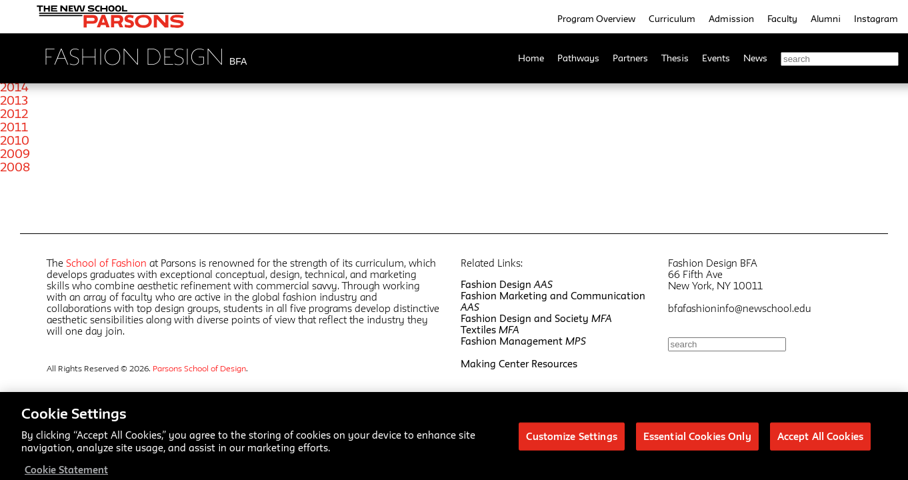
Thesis (675, 58)
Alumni (826, 18)
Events (716, 58)
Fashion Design (507, 284)
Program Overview (596, 18)
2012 (14, 113)
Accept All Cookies (820, 440)
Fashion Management (523, 341)
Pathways (578, 58)
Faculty (782, 18)
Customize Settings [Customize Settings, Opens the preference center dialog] (571, 440)
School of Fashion (106, 263)
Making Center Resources (519, 363)
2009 (15, 153)
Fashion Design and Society (536, 318)
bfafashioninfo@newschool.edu (739, 308)
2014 (14, 86)
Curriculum (672, 18)
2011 (14, 126)
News (755, 58)
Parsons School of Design (199, 368)
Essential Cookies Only (697, 440)
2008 (15, 166)
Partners (630, 58)
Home (531, 58)
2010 (14, 140)
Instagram (876, 18)
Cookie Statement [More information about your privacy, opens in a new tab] (66, 473)
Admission (731, 18)
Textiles (490, 329)
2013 (14, 100)
